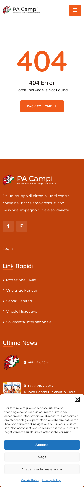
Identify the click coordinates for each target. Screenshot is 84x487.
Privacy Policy (51, 480)
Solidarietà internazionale (29, 322)
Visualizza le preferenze (42, 469)
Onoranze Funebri (22, 290)
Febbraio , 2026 (38, 385)
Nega (42, 457)
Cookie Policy (30, 480)
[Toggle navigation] (75, 10)
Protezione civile (21, 280)
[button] (77, 399)
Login (8, 248)
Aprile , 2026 (36, 362)
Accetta (42, 445)
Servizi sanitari (19, 301)
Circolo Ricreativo (21, 311)
